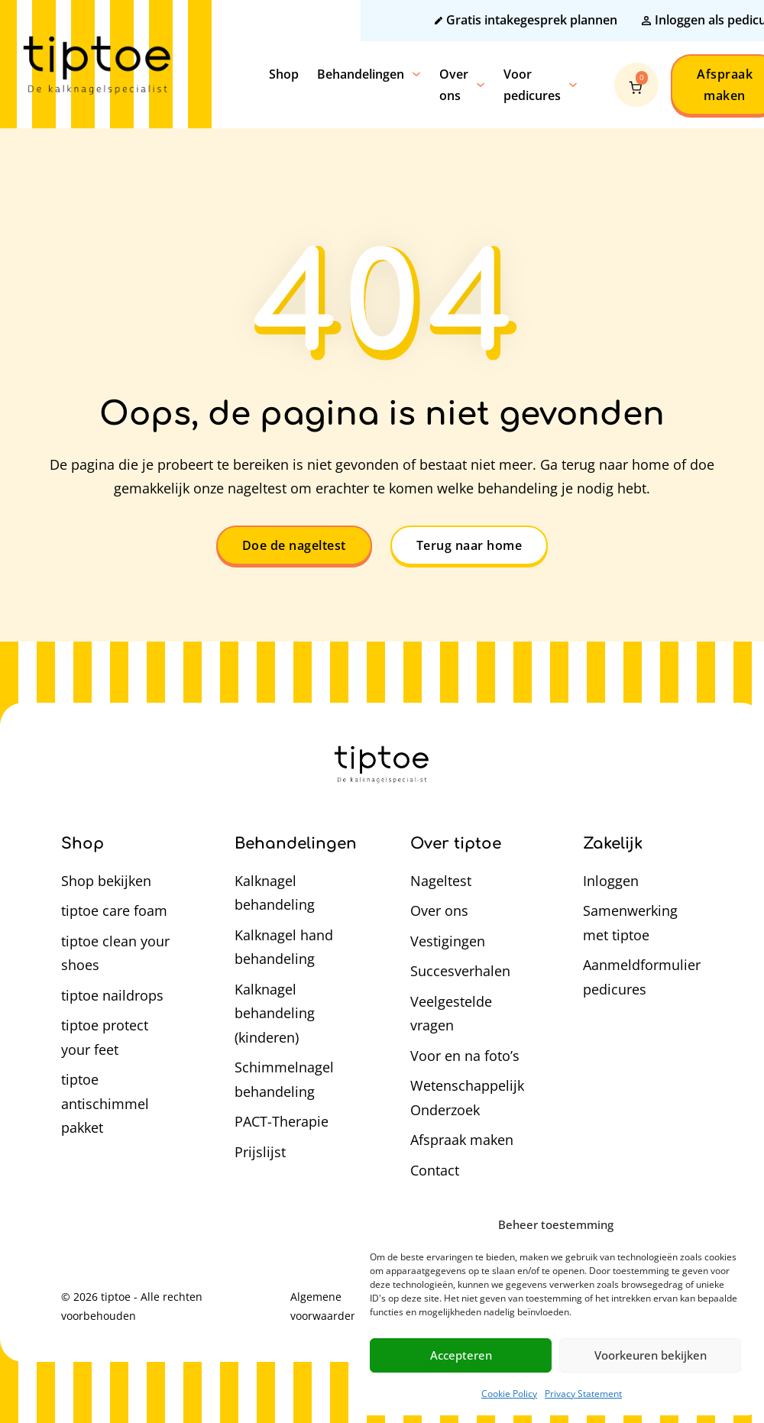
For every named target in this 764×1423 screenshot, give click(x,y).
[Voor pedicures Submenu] (573, 85)
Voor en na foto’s (465, 1055)
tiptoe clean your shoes (115, 953)
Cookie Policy (509, 1393)
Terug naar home (469, 545)
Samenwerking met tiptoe (630, 922)
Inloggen (611, 881)
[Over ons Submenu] (480, 85)
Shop (284, 74)
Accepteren (461, 1355)
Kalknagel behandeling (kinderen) (275, 1013)
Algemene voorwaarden (324, 1306)
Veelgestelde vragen (451, 1013)
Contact (434, 1170)
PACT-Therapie (282, 1121)
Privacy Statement (583, 1393)
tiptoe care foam (114, 910)
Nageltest (440, 881)
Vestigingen (447, 941)
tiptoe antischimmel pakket (105, 1103)
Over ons (453, 85)
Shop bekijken (106, 881)
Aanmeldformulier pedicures (642, 977)
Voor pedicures (532, 85)
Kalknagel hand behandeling (284, 947)
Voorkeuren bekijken (650, 1355)
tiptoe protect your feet (104, 1037)
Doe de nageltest (294, 545)
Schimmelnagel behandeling (284, 1079)
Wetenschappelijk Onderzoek (467, 1097)
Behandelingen (360, 74)
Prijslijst (260, 1152)
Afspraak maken (461, 1139)
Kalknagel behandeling (275, 893)
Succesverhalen (460, 971)
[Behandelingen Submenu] (416, 74)
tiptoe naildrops (112, 995)
